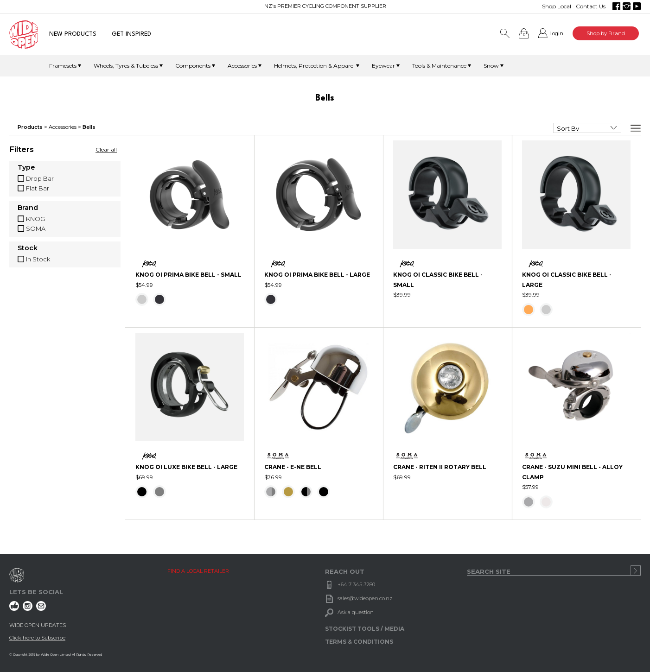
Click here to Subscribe (37, 637)
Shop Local (556, 6)
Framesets (62, 65)
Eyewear (383, 65)
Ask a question (356, 612)
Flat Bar (37, 188)
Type (26, 167)
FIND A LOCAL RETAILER (198, 571)
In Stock (38, 259)
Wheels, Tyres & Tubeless (126, 65)
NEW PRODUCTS (72, 34)
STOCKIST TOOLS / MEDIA (364, 628)
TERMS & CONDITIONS (359, 641)
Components (192, 65)
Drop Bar (40, 178)
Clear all (106, 149)
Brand (28, 208)
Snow (491, 65)
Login (556, 33)
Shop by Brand (605, 33)
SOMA (35, 228)
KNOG (35, 218)
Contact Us (590, 6)
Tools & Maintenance (439, 65)
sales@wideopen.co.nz (365, 598)
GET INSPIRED (131, 34)
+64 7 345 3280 (356, 584)
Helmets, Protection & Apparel (314, 65)
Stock (28, 248)
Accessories (242, 65)
